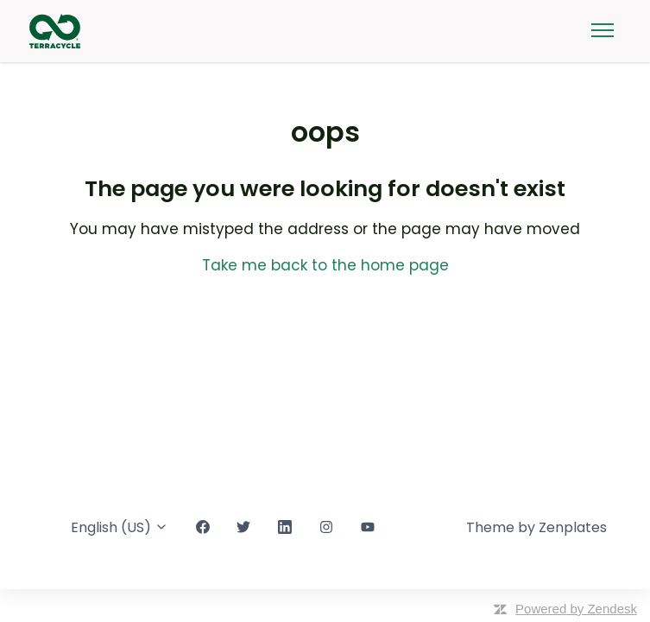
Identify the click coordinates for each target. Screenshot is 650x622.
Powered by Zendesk (576, 608)
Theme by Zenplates (536, 527)
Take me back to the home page (325, 265)
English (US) (119, 527)
